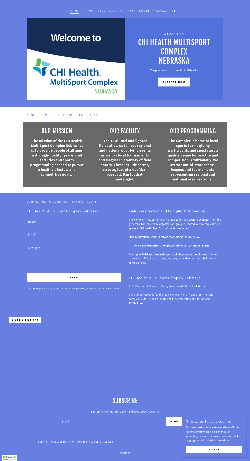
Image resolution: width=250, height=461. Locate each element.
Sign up (177, 421)
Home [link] (74, 10)
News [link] (89, 10)
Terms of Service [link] (105, 288)
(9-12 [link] (150, 299)
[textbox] (74, 221)
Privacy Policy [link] (85, 288)
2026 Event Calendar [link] (116, 10)
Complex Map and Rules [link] (159, 10)
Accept (214, 449)
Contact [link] (125, 453)
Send (74, 277)
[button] (9, 458)
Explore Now (174, 82)
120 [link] (131, 303)
